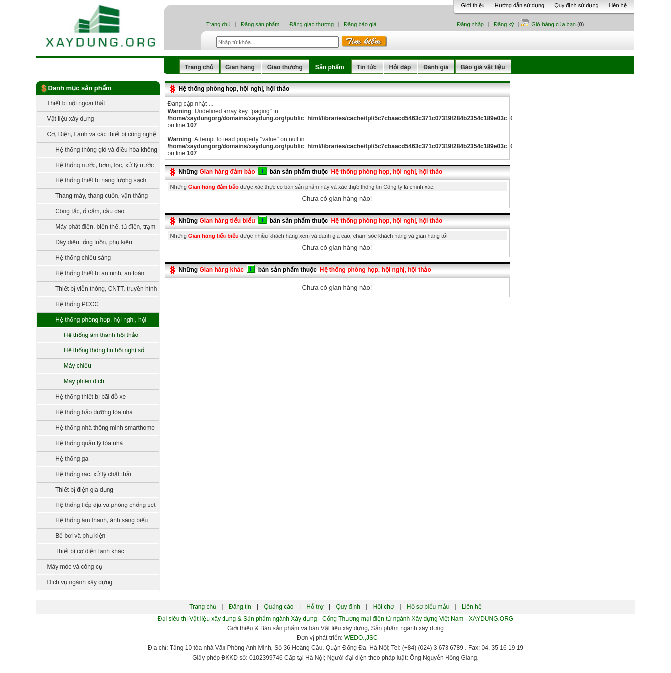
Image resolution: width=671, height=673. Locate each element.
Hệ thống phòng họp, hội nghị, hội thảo (92, 322)
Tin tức (367, 67)
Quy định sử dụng (576, 5)
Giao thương (285, 67)
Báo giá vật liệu (483, 67)
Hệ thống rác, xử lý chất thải (84, 474)
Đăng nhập (470, 24)
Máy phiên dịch (73, 381)
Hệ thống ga (63, 458)
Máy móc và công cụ (69, 566)
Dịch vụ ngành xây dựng (75, 582)
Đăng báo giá (360, 24)
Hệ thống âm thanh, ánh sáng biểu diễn (92, 522)
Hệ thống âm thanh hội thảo (90, 335)
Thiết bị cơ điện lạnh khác (80, 551)
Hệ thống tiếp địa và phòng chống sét (96, 505)
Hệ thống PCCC (68, 304)
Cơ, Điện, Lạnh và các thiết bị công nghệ (96, 134)
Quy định (348, 606)
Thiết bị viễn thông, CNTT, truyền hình (97, 288)
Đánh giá (435, 67)
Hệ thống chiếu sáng (74, 257)
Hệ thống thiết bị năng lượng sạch (92, 180)
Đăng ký (504, 24)
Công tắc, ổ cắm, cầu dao (81, 211)
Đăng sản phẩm (260, 24)
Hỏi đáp (400, 67)
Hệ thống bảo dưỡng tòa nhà (85, 412)
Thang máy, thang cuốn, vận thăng (92, 195)
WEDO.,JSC (361, 637)
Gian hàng (240, 67)
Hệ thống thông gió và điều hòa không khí (97, 152)
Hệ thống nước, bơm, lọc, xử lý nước (95, 165)
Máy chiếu (66, 365)
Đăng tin (240, 606)
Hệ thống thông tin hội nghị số (93, 350)
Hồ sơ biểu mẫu (428, 606)
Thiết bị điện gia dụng (75, 489)
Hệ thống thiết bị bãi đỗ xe (81, 396)
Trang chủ (218, 24)
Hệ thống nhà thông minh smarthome (96, 427)
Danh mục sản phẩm (80, 88)
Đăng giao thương (311, 24)
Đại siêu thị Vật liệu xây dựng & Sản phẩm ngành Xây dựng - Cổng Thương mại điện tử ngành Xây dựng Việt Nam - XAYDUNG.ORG (335, 618)
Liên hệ (618, 5)
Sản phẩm (329, 67)
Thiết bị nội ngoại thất (71, 103)
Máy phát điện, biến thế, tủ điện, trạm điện (96, 229)
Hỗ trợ (314, 606)
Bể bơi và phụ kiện (71, 535)
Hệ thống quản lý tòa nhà (80, 443)
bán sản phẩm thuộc (299, 171)
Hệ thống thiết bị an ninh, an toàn (91, 273)
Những (217, 171)
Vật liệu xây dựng (65, 118)
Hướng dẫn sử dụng (519, 5)
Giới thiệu (472, 5)
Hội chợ (383, 606)
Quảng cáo (279, 606)
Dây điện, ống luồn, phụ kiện (84, 242)
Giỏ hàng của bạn (554, 24)
